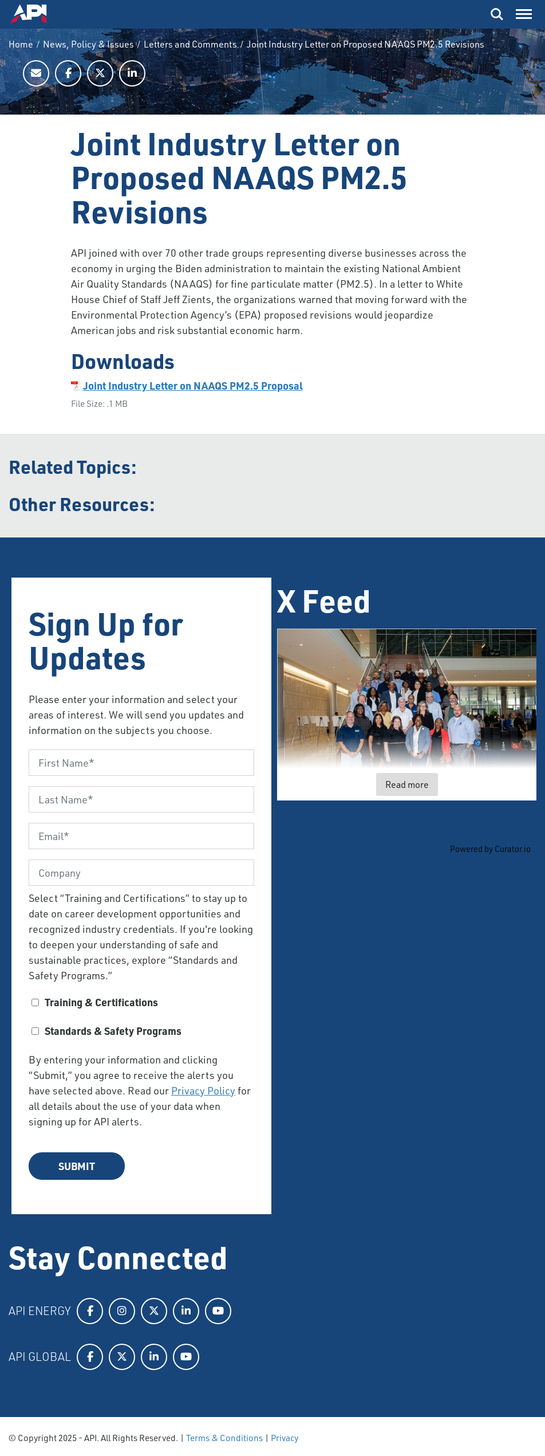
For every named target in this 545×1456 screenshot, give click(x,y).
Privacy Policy (203, 1090)
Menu (522, 11)
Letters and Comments (190, 44)
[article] (407, 714)
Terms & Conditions (224, 1437)
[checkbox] (141, 1020)
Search (497, 14)
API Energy (40, 1311)
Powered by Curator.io (490, 848)
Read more (407, 784)
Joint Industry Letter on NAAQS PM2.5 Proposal (193, 386)
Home (21, 44)
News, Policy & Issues (88, 44)
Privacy (284, 1437)
